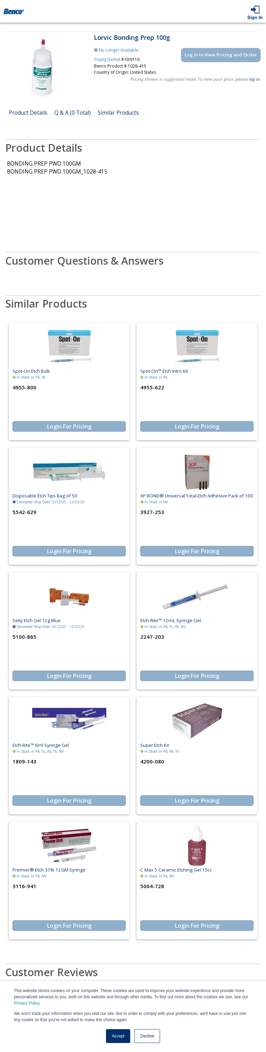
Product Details (28, 112)
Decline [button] (147, 1036)
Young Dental (107, 59)
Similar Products (118, 112)
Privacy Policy (26, 1003)
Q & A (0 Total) (72, 112)
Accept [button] (118, 1036)
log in (254, 79)
